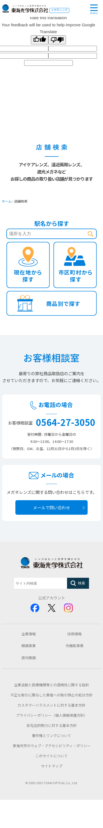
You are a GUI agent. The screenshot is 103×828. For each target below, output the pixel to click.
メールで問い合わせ (51, 507)
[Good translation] (39, 39)
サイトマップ (51, 766)
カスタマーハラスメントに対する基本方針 (51, 705)
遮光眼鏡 (28, 657)
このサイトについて (51, 755)
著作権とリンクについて (51, 735)
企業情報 (28, 633)
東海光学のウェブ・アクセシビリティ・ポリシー (52, 745)
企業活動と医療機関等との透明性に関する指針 (51, 684)
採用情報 (74, 633)
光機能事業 (74, 645)
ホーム (7, 201)
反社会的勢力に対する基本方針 (52, 725)
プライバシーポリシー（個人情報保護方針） (51, 715)
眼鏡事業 (28, 645)
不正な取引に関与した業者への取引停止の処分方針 (51, 695)
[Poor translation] (57, 39)
